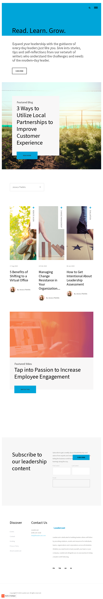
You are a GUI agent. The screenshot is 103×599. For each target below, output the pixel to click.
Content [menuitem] (12, 536)
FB (54, 568)
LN (65, 568)
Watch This (25, 389)
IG (71, 568)
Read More (27, 155)
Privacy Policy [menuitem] (14, 546)
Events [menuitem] (12, 532)
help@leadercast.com (38, 535)
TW (59, 568)
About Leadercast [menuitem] (15, 551)
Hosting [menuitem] (12, 541)
